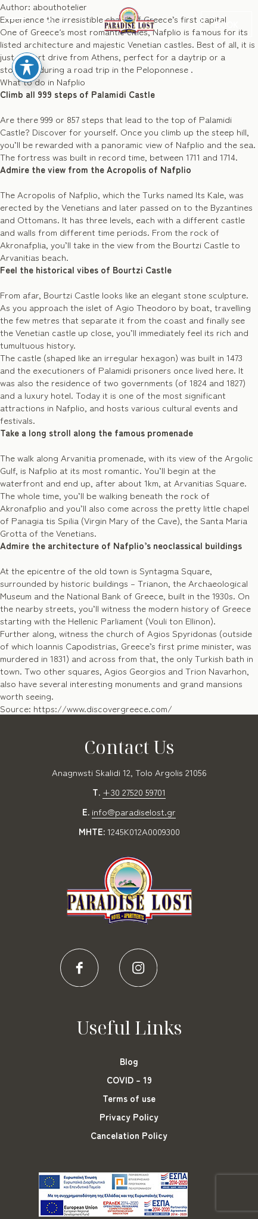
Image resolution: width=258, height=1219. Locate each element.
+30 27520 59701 (134, 792)
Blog (129, 1061)
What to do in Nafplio (42, 81)
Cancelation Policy (129, 1135)
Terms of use (129, 1098)
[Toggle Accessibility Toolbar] (27, 54)
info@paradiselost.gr (134, 811)
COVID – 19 (129, 1079)
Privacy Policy (129, 1116)
